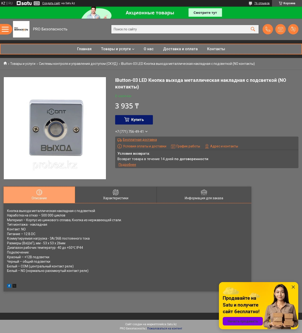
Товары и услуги (116, 49)
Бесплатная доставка (140, 140)
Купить (137, 119)
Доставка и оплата (180, 49)
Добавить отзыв (293, 29)
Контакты (216, 49)
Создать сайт (51, 3)
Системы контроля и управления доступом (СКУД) (78, 64)
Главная (84, 49)
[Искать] (253, 29)
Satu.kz (172, 324)
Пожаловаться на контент (164, 328)
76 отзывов (262, 3)
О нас (149, 49)
